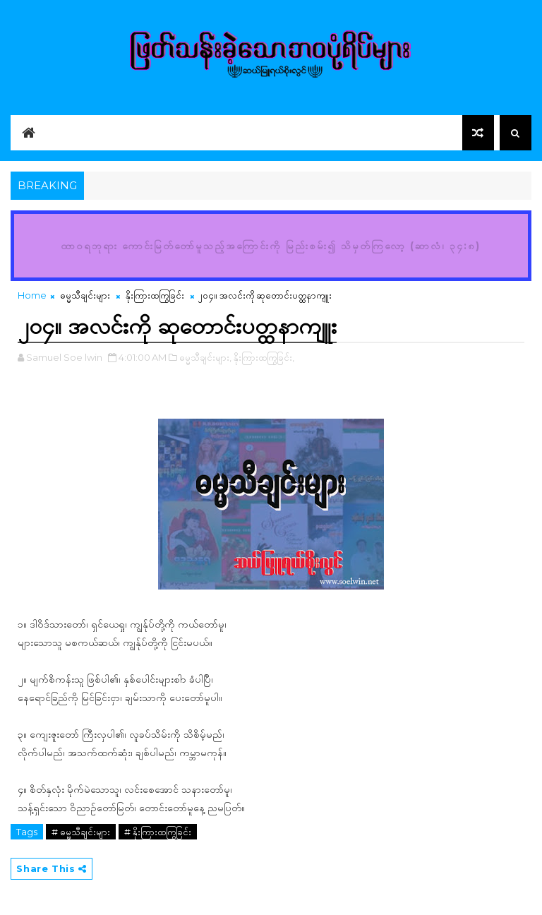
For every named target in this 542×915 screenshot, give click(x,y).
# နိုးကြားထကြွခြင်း (157, 831)
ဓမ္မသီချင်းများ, (205, 357)
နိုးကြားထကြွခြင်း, (264, 357)
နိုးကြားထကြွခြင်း (155, 295)
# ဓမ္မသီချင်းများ (81, 831)
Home (32, 295)
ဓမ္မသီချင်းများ (85, 295)
